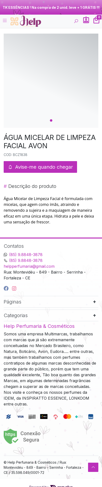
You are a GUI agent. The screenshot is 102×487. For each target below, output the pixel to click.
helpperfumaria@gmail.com (29, 266)
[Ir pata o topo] (93, 467)
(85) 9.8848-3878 (26, 254)
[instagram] (14, 288)
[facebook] (7, 288)
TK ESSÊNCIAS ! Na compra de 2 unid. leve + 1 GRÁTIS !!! (51, 7)
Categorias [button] (16, 315)
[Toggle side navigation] (5, 21)
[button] (86, 21)
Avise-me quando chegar (40, 167)
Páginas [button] (12, 302)
